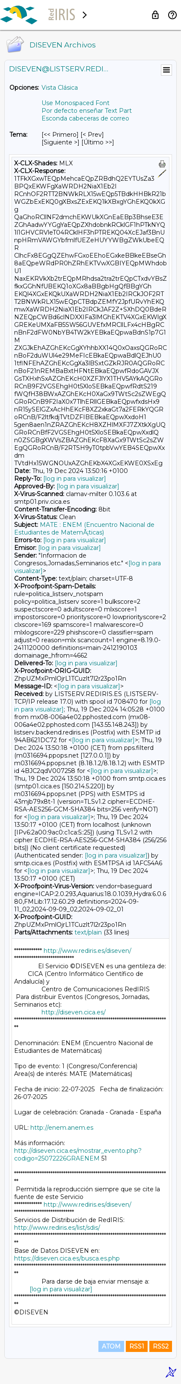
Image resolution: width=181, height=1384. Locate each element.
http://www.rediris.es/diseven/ (87, 951)
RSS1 (136, 1346)
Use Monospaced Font (76, 103)
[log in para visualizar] (74, 478)
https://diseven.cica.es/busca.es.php (67, 1258)
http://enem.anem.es (61, 1127)
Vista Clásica (60, 87)
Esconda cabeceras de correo (85, 118)
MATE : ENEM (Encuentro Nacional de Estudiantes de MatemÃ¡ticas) (84, 528)
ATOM (111, 1346)
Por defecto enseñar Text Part (87, 111)
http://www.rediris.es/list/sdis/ (57, 1227)
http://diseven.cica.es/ (74, 1012)
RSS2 (161, 1346)
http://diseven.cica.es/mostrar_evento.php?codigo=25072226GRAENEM (78, 1154)
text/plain (88, 932)
